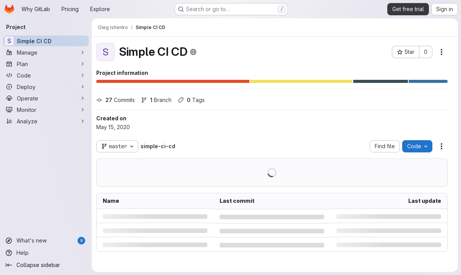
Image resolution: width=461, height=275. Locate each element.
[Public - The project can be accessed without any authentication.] (193, 52)
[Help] (46, 252)
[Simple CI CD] (46, 41)
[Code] (46, 75)
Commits (115, 100)
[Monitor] (46, 109)
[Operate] (46, 98)
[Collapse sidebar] (46, 265)
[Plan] (46, 63)
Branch (156, 100)
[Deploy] (46, 86)
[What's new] (46, 240)
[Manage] (46, 52)
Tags (191, 100)
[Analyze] (46, 121)
